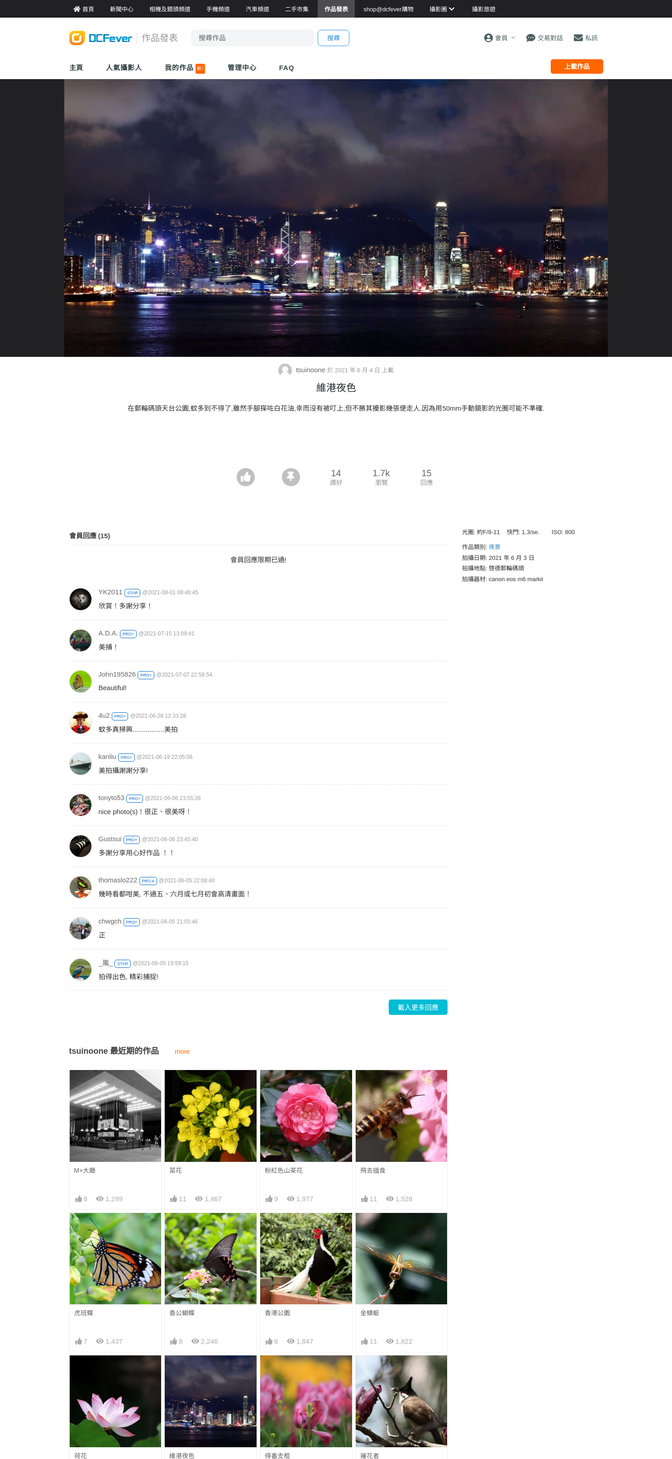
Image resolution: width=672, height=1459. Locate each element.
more (182, 1051)
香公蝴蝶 (182, 1313)
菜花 (175, 1170)
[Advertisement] (336, 443)
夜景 (494, 547)
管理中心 (242, 67)
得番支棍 (277, 1371)
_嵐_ (106, 962)
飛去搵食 (373, 1170)
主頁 (76, 67)
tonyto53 (112, 797)
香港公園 (277, 1313)
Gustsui (110, 839)
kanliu (107, 756)
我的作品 (185, 69)
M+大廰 (85, 1170)
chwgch (110, 921)
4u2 (104, 715)
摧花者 (369, 1371)
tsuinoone (302, 370)
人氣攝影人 (124, 67)
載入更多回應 (418, 1007)
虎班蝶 (83, 1313)
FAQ (287, 67)
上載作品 (577, 66)
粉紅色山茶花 (284, 1170)
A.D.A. (108, 633)
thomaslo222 (118, 880)
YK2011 (111, 592)
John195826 (117, 674)
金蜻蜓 (369, 1313)
